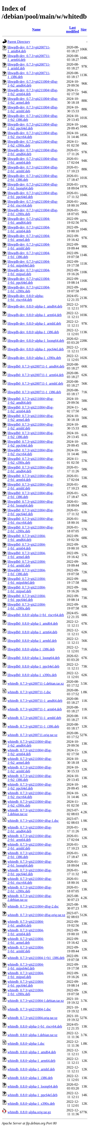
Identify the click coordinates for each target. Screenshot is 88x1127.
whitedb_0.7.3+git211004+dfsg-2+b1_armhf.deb (29, 846)
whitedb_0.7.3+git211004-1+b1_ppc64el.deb (25, 983)
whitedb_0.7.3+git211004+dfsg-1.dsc (33, 820)
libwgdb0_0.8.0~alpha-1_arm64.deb (32, 632)
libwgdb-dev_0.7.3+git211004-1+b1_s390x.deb (28, 289)
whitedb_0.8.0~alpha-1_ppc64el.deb (32, 1095)
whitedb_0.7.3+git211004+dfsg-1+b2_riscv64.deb (29, 795)
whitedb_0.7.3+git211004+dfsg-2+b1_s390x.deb (29, 889)
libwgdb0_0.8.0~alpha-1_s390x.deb (32, 675)
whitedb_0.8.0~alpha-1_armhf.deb (31, 1069)
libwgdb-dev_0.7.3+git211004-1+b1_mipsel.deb (28, 272)
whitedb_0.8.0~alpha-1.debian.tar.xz (32, 1035)
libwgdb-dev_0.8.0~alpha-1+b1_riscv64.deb (25, 298)
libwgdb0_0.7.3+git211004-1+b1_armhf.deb (26, 563)
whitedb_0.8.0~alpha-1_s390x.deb (31, 1103)
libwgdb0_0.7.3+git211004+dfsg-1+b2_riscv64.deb (30, 452)
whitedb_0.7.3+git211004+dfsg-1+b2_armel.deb (29, 760)
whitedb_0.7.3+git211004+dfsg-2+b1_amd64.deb (29, 829)
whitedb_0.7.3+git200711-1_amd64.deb (34, 700)
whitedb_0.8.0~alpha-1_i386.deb (30, 1078)
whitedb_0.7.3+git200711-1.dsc (29, 692)
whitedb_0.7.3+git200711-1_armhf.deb (34, 718)
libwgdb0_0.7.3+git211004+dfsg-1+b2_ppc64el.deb (30, 443)
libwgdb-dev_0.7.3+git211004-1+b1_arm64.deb (28, 229)
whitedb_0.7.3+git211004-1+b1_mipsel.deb (25, 975)
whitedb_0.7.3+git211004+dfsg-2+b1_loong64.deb (29, 863)
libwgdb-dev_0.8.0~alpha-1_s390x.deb (34, 358)
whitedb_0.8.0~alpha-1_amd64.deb (31, 1052)
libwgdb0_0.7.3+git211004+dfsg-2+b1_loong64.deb (30, 503)
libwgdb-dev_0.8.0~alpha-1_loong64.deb (35, 340)
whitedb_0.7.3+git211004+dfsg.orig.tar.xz (36, 915)
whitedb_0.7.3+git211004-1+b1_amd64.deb (25, 923)
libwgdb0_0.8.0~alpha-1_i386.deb (31, 649)
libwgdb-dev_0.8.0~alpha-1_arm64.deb (34, 315)
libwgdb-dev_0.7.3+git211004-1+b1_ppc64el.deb (28, 280)
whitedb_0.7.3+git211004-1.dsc (29, 1009)
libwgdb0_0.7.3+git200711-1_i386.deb (34, 392)
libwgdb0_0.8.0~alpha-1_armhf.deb (32, 640)
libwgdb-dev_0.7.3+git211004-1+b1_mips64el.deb (28, 263)
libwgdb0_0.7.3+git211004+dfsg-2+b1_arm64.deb (30, 478)
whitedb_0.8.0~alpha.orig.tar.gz (29, 1112)
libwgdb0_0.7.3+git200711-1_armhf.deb (35, 383)
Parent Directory (18, 42)
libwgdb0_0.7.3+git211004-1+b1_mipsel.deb (26, 589)
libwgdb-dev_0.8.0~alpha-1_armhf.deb (34, 323)
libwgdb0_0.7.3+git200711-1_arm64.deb (35, 375)
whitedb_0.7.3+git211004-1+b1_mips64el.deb (25, 966)
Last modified (72, 29)
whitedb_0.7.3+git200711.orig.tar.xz (32, 735)
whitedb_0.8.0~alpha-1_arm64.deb (31, 1060)
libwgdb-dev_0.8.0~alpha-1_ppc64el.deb (35, 349)
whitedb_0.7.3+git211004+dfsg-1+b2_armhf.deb (29, 769)
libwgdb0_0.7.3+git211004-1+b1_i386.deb (26, 572)
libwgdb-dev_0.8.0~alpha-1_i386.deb (33, 332)
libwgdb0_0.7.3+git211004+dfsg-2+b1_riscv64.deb (30, 520)
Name (36, 29)
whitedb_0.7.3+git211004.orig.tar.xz (32, 1018)
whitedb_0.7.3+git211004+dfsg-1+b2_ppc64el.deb (29, 786)
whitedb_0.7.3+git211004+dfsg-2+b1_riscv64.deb (29, 880)
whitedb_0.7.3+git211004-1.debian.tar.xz (35, 1000)
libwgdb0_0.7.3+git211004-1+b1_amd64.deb (26, 538)
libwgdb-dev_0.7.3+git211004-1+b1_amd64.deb (28, 220)
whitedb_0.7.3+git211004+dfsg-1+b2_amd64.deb (29, 743)
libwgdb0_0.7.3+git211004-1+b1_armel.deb (26, 555)
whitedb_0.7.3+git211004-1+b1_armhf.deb (25, 949)
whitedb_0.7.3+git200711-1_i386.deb (33, 726)
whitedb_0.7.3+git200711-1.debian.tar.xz (35, 683)
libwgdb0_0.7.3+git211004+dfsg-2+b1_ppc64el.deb (30, 512)
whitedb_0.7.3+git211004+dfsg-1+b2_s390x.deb (29, 803)
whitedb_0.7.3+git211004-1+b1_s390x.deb (25, 992)
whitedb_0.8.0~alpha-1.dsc (26, 1043)
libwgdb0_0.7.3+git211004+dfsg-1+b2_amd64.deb (30, 400)
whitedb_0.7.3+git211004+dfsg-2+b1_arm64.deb (29, 838)
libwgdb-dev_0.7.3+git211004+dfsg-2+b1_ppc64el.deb (32, 195)
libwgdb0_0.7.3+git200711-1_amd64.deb (35, 366)
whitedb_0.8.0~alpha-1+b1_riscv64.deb (34, 1026)
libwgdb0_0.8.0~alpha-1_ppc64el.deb (33, 666)
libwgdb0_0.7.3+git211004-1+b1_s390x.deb (26, 606)
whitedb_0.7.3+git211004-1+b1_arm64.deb (25, 932)
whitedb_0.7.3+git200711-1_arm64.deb (34, 709)
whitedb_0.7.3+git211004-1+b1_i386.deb (36, 958)
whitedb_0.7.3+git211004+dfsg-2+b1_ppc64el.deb (29, 872)
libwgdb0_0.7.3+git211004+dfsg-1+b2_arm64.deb (30, 409)
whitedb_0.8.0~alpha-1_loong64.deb (32, 1086)
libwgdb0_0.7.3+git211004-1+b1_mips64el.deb (26, 580)
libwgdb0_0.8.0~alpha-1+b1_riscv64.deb (35, 615)
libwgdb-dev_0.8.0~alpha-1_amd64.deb (34, 306)
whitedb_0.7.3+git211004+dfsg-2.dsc (33, 906)
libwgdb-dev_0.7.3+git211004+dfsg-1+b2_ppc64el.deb (32, 126)
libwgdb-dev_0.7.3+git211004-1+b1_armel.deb (28, 238)
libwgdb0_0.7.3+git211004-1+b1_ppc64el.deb (26, 598)
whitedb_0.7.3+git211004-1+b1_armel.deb (25, 940)
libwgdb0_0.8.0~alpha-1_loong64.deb (33, 658)
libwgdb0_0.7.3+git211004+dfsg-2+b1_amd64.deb (30, 469)
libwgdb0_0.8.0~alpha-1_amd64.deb (32, 623)
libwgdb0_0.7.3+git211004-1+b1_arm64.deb (26, 546)
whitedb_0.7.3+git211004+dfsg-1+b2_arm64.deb (29, 752)
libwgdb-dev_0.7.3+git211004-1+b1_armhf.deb (28, 246)
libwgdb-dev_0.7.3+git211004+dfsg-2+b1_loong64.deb (32, 186)
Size (84, 29)
